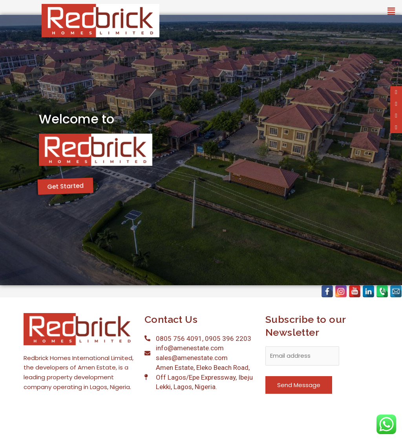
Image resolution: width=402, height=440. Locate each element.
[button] (391, 11)
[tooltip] (396, 92)
